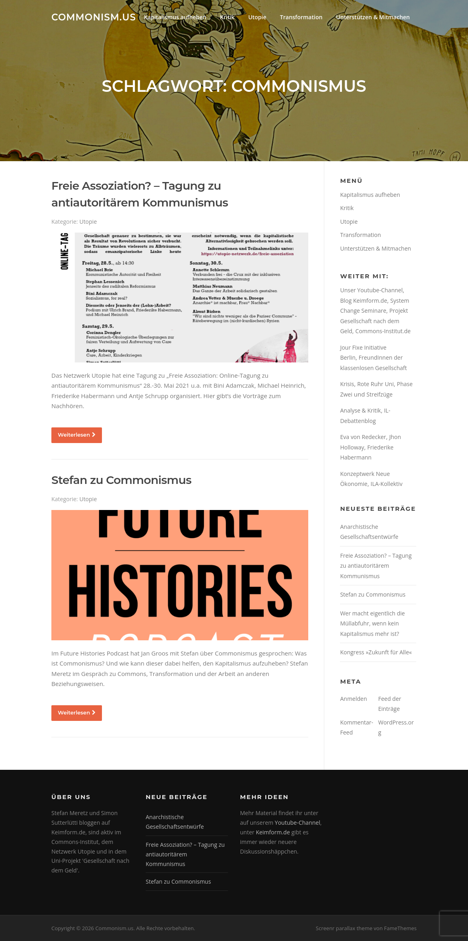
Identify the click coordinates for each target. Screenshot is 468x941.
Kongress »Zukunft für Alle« (376, 652)
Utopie (257, 17)
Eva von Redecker (363, 437)
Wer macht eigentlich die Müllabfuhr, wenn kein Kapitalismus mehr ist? (372, 623)
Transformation (301, 17)
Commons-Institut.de (383, 331)
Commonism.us (93, 16)
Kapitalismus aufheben (175, 17)
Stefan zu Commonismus (121, 480)
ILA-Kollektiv (386, 484)
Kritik (227, 17)
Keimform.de (273, 832)
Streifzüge (379, 394)
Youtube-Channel (297, 822)
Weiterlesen (77, 434)
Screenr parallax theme (344, 928)
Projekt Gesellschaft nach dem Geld (374, 321)
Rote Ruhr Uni (375, 384)
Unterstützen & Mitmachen (373, 17)
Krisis (347, 384)
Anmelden (353, 698)
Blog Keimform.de (363, 300)
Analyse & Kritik (360, 410)
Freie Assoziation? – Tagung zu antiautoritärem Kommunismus (375, 566)
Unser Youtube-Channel (371, 290)
